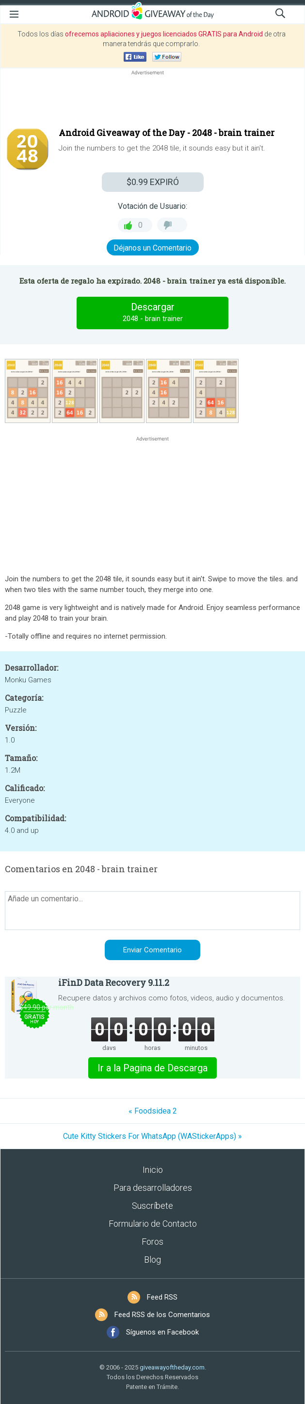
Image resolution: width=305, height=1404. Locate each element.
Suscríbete (152, 1206)
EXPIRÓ (153, 182)
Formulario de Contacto (153, 1223)
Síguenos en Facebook (162, 1332)
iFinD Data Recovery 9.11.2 (113, 982)
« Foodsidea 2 (152, 1111)
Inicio (153, 1170)
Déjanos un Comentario (152, 248)
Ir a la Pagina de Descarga (152, 1068)
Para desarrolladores (152, 1188)
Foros (152, 1241)
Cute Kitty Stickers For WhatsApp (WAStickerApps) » (152, 1136)
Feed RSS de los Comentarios (162, 1314)
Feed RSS (162, 1297)
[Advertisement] (152, 100)
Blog (152, 1259)
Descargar (152, 312)
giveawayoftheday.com (172, 1367)
